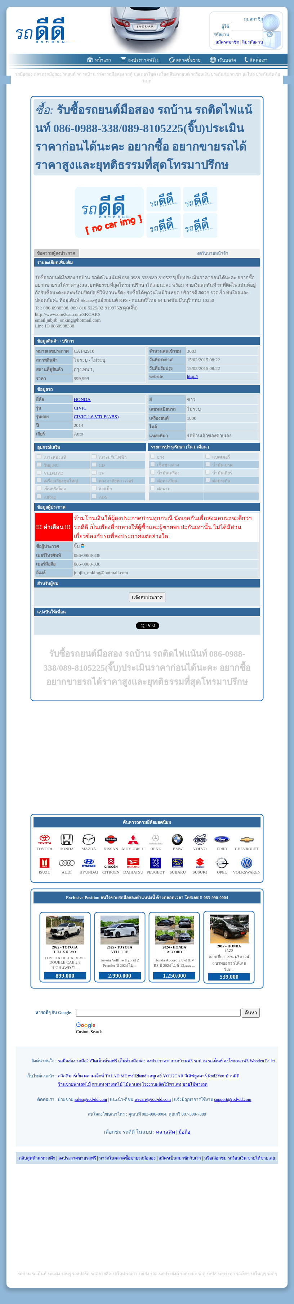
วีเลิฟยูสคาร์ (195, 1076)
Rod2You (216, 1076)
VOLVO (200, 849)
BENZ (156, 849)
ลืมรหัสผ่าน (252, 42)
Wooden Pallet (262, 1060)
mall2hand (137, 1076)
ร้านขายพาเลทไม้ (74, 1084)
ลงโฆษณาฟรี (236, 1060)
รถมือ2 (82, 1060)
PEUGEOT (156, 872)
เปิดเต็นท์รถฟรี (103, 1060)
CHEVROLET (246, 849)
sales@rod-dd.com (91, 1099)
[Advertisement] (147, 757)
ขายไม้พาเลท (195, 1084)
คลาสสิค (165, 1132)
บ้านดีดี (233, 1076)
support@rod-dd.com (232, 1099)
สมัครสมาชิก (227, 42)
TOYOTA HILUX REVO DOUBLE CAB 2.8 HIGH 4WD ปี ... (65, 963)
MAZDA (88, 849)
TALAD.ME (116, 1076)
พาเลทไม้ (113, 1084)
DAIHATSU (133, 872)
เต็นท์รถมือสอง (132, 1060)
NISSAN (111, 849)
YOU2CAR (173, 1076)
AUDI (67, 872)
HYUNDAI (89, 872)
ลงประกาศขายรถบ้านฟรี (170, 1060)
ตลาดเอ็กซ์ (94, 1076)
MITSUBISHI (133, 849)
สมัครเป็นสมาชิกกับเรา (180, 1158)
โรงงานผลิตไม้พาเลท (161, 1084)
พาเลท (98, 1084)
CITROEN (111, 872)
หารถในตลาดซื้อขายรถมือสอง (127, 1158)
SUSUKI (200, 872)
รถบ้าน (200, 1060)
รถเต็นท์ (215, 1060)
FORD (222, 849)
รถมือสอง (66, 1060)
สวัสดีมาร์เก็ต (70, 1076)
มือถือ (184, 1132)
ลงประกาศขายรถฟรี (77, 1158)
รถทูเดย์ (154, 1076)
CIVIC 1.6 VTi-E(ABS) (96, 416)
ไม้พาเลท (132, 1084)
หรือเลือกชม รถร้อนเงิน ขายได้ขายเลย (239, 1158)
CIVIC (80, 408)
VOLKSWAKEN (246, 872)
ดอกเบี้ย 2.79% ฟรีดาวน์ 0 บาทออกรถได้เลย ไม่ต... (229, 963)
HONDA (82, 399)
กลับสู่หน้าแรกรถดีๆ (37, 1158)
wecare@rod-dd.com (152, 1099)
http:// (192, 376)
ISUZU (44, 872)
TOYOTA (45, 849)
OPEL (222, 872)
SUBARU (178, 872)
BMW (178, 849)
